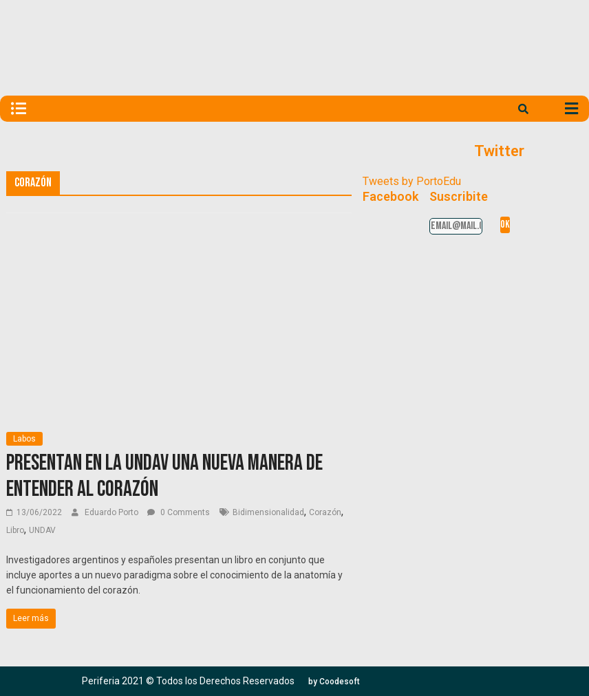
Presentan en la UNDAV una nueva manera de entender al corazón (164, 476)
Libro (15, 530)
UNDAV (42, 530)
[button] (334, 682)
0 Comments (178, 512)
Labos (24, 439)
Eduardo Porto (112, 512)
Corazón (325, 512)
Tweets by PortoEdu (412, 181)
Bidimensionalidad (268, 512)
